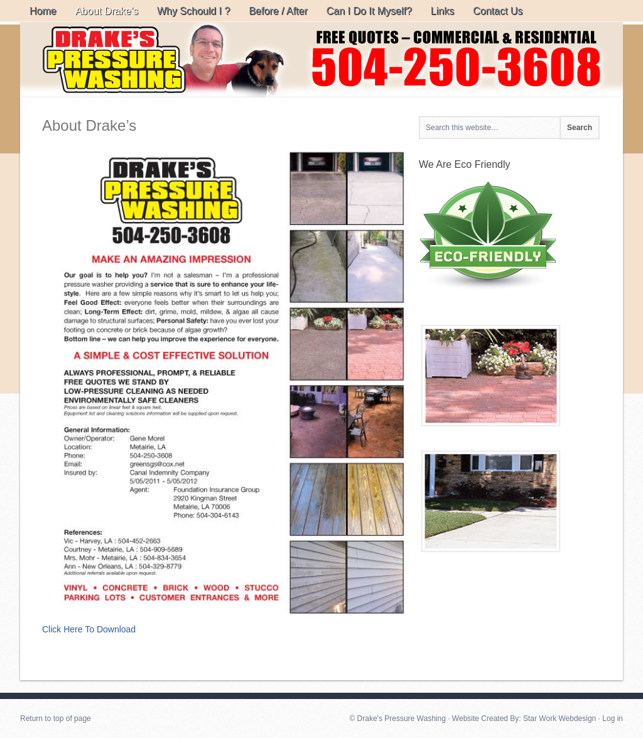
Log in (612, 718)
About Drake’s (106, 11)
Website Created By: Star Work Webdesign (524, 718)
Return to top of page (55, 718)
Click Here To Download (89, 629)
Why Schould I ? (193, 11)
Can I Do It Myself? (369, 11)
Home (43, 11)
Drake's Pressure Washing (321, 59)
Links (442, 11)
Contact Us (497, 11)
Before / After (278, 11)
